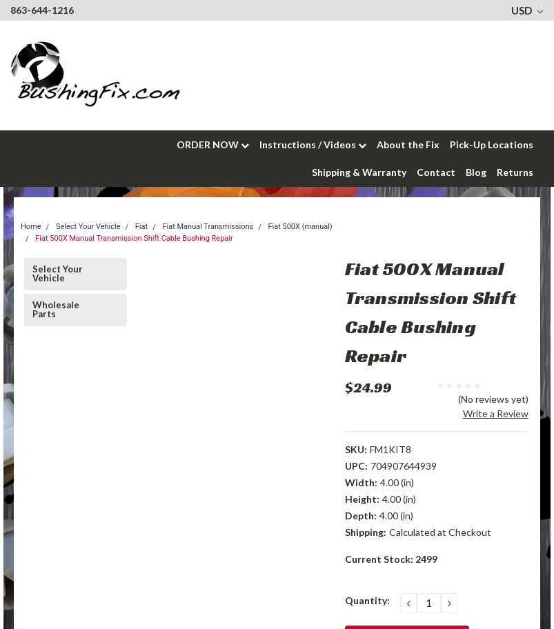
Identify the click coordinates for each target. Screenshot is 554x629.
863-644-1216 (42, 10)
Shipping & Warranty (359, 172)
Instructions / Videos (312, 144)
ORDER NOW (213, 144)
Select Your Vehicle (57, 273)
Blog (476, 172)
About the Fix (408, 144)
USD (527, 10)
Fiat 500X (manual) (300, 226)
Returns (515, 172)
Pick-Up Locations (491, 144)
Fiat (141, 226)
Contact (436, 172)
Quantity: (367, 600)
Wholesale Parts (55, 309)
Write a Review (495, 413)
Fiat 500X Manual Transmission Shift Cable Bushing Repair (134, 238)
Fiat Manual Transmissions (207, 226)
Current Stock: (391, 559)
